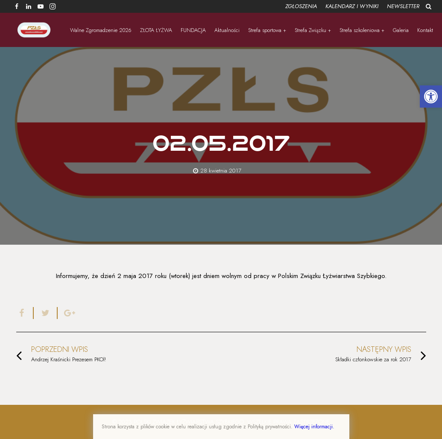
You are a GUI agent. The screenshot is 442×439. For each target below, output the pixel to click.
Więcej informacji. (314, 426)
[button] (431, 96)
